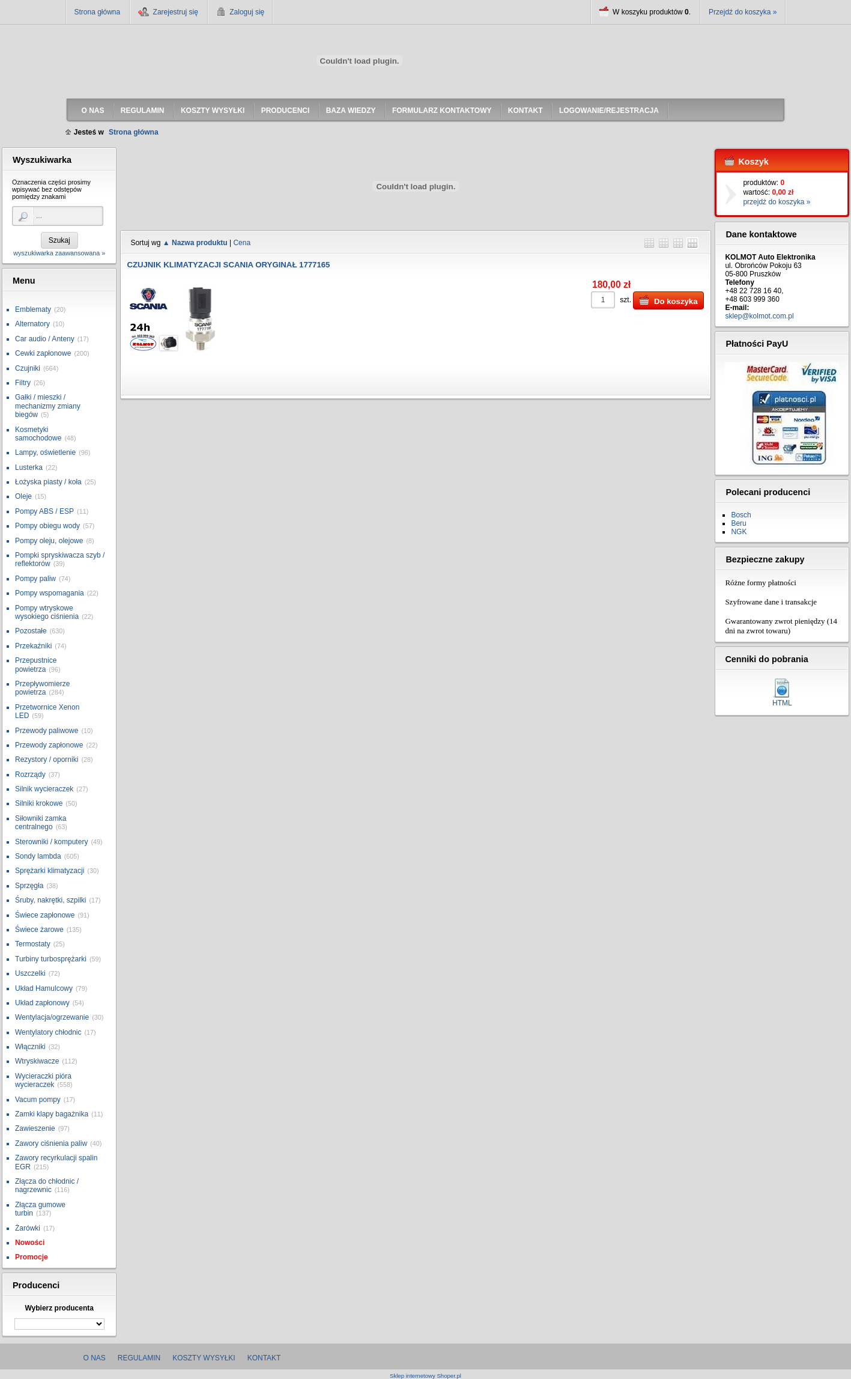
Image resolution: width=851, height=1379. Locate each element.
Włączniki (30, 1047)
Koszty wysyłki (203, 1358)
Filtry (23, 383)
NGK (739, 532)
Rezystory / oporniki (46, 759)
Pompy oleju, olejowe (49, 541)
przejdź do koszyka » (776, 202)
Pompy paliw (35, 578)
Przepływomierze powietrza (42, 688)
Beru (738, 523)
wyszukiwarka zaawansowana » (59, 253)
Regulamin (139, 1358)
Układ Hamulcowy (44, 988)
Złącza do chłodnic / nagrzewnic (47, 1185)
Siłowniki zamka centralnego (40, 822)
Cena (241, 243)
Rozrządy (30, 774)
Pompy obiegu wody (47, 526)
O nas (94, 1358)
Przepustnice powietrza (35, 664)
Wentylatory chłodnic (48, 1032)
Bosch (741, 515)
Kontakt (264, 1358)
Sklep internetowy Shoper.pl (425, 1375)
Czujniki (27, 368)
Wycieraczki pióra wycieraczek (43, 1080)
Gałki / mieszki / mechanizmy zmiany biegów (47, 406)
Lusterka (29, 467)
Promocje (31, 1257)
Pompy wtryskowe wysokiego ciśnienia (47, 612)
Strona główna (97, 12)
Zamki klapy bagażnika (51, 1114)
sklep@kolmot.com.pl (759, 316)
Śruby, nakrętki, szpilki (50, 900)
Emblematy (33, 309)
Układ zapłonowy (42, 1003)
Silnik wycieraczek (44, 789)
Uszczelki (30, 973)
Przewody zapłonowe (49, 745)
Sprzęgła (29, 885)
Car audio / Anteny (44, 339)
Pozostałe (31, 631)
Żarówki (27, 1228)
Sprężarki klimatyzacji (49, 870)
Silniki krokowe (38, 803)
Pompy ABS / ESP (44, 511)
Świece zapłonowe (44, 915)
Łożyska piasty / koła (48, 482)
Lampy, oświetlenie (45, 452)
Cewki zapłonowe (43, 353)
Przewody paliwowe (46, 730)
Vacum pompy (38, 1099)
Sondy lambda (38, 856)
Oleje (23, 496)
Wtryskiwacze (37, 1061)
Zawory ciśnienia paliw (51, 1143)
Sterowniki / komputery (51, 842)
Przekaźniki (33, 646)
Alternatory (32, 324)
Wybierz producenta (59, 1308)
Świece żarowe (39, 929)
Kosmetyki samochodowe (38, 433)
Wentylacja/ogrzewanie (52, 1017)
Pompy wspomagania (49, 593)
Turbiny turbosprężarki (50, 959)
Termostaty (32, 944)
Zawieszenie (35, 1128)
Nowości (29, 1242)
